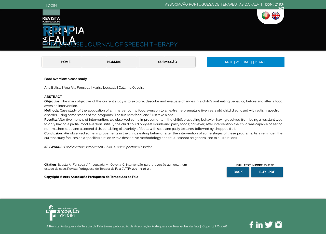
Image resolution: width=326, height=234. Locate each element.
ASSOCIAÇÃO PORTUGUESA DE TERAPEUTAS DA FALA (212, 4)
